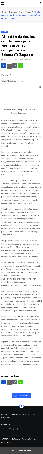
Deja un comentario (21, 396)
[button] (2, 3)
